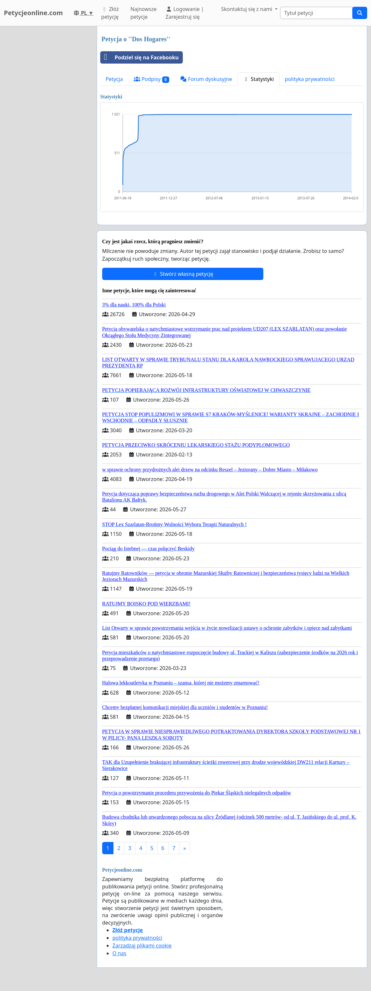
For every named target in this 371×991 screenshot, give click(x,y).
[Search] (316, 13)
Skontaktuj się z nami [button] (247, 9)
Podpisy (151, 79)
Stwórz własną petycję (182, 273)
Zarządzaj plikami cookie (141, 945)
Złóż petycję (110, 12)
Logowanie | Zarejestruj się (185, 12)
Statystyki (258, 79)
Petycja (114, 79)
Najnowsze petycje (143, 12)
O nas (119, 953)
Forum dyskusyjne (206, 79)
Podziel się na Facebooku (140, 57)
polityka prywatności (310, 79)
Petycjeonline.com (33, 12)
